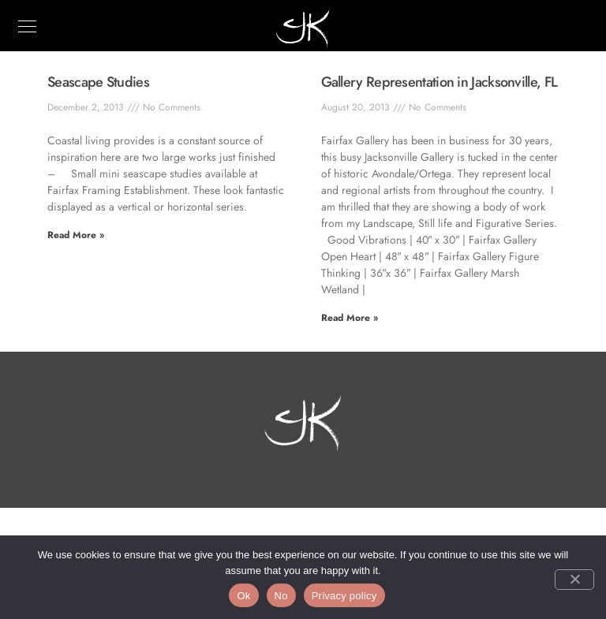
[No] (574, 579)
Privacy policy (344, 596)
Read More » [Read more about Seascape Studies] (75, 235)
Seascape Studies (98, 82)
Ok (243, 596)
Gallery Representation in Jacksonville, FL (439, 82)
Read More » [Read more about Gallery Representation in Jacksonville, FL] (349, 318)
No (281, 596)
